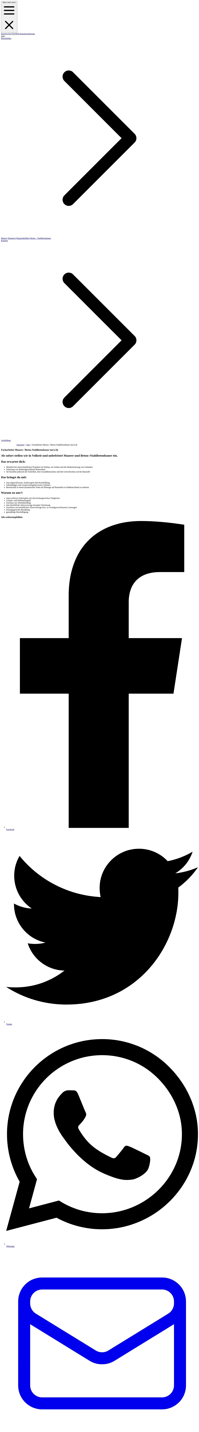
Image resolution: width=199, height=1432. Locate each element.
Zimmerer (12, 238)
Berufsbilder (6, 38)
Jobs (3, 36)
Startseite (20, 445)
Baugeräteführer (23, 238)
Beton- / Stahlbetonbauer (40, 238)
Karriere (4, 241)
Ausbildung (6, 440)
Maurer (4, 238)
